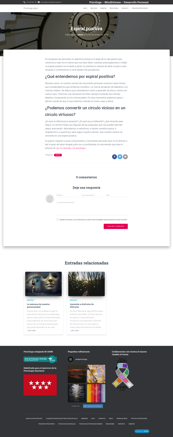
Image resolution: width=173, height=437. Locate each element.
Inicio (85, 8)
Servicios (93, 8)
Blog (93, 418)
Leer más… (32, 330)
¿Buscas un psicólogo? (34, 418)
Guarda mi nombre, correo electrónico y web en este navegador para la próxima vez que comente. (93, 220)
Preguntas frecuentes (140, 8)
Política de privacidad (139, 418)
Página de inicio (122, 418)
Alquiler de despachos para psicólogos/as (62, 418)
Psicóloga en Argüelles (67, 424)
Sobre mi (103, 8)
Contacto (125, 8)
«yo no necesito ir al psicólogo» (71, 148)
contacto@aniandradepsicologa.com (51, 2)
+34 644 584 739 (31, 2)
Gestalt (57, 155)
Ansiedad (84, 418)
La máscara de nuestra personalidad (38, 305)
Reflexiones (114, 8)
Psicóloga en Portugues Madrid (90, 424)
